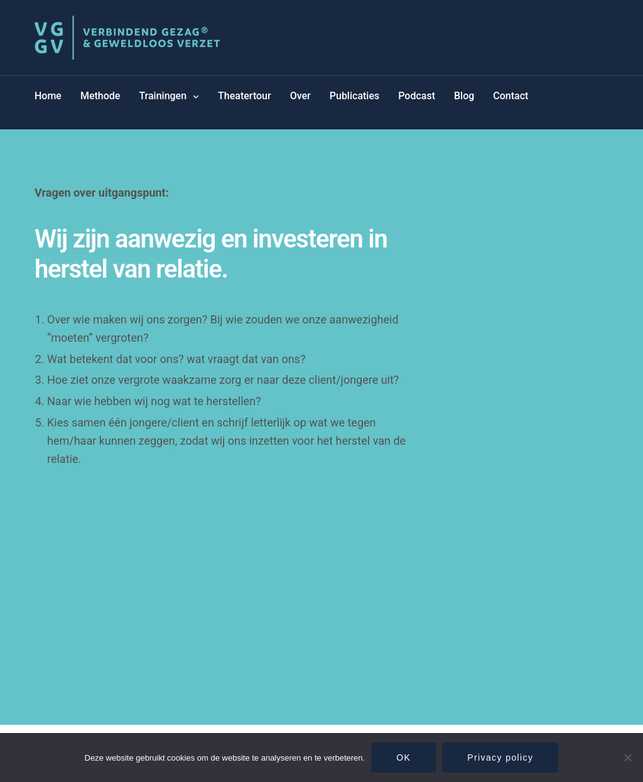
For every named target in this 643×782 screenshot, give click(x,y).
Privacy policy (500, 757)
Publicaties (354, 96)
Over (300, 96)
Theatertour (244, 96)
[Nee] (627, 757)
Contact (510, 96)
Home (48, 96)
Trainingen (162, 96)
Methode (100, 96)
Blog (464, 96)
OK (403, 757)
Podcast (416, 96)
